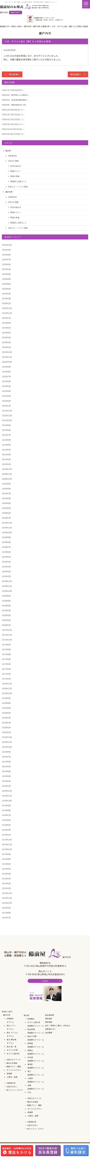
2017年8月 (6, 649)
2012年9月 (6, 908)
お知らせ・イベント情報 (18, 186)
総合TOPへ (15, 12)
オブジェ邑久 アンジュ (12, 1031)
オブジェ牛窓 (12, 1050)
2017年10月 (7, 639)
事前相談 (48, 1022)
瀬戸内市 (6, 1015)
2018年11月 (7, 586)
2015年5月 (6, 766)
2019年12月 (7, 522)
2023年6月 (6, 323)
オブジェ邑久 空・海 (11, 1045)
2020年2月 (6, 513)
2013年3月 (6, 878)
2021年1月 (6, 464)
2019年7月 (6, 547)
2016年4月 (6, 717)
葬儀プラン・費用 (13, 1066)
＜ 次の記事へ (12, 74)
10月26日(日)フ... (13, 90)
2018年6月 (6, 605)
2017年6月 (6, 654)
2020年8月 (6, 488)
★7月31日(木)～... (13, 129)
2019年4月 (6, 561)
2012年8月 (6, 912)
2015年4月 (6, 771)
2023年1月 (6, 347)
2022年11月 (7, 357)
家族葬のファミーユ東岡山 (36, 1049)
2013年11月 (7, 844)
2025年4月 (6, 274)
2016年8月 (6, 703)
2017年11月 (7, 635)
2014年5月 (6, 825)
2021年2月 (6, 459)
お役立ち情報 (13, 161)
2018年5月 (6, 610)
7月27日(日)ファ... (13, 114)
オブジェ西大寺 (13, 1053)
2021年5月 (6, 444)
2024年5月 (6, 288)
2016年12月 (7, 683)
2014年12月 (7, 791)
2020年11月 (7, 474)
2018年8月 (6, 600)
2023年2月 (6, 342)
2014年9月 (6, 805)
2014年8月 (6, 810)
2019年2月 (6, 571)
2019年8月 (6, 542)
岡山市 (26, 1015)
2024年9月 (6, 279)
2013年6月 (6, 864)
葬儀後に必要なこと (18, 181)
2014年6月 (6, 820)
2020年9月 (6, 483)
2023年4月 (6, 332)
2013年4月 (6, 873)
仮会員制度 (49, 1015)
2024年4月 (6, 293)
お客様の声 (12, 155)
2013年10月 (7, 849)
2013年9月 (6, 854)
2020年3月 (6, 508)
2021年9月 (6, 425)
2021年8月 (6, 430)
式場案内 (10, 1018)
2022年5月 (6, 386)
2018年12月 (7, 581)
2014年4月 (6, 830)
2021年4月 (6, 449)
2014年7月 (6, 815)
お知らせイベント (13, 1059)
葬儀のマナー (15, 171)
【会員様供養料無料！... (16, 100)
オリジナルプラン (14, 1070)
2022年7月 (6, 376)
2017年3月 (6, 669)
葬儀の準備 (14, 176)
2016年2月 (6, 727)
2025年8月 (6, 254)
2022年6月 (6, 381)
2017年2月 (6, 674)
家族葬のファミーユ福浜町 (36, 1063)
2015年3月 (6, 776)
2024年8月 (6, 284)
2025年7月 (6, 259)
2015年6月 (6, 761)
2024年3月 (6, 298)
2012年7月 (6, 917)
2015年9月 (6, 752)
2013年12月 (7, 839)
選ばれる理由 (11, 1063)
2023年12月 (7, 308)
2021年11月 (7, 415)
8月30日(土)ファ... (13, 109)
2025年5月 (6, 269)
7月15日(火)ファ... (13, 124)
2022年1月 (6, 405)
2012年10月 (7, 903)
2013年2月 (6, 883)
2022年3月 (6, 396)
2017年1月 (6, 678)
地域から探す (7, 1011)
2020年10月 (7, 479)
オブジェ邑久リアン (11, 1024)
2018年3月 (6, 615)
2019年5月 (6, 557)
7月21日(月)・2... (13, 119)
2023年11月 (7, 313)
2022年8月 (6, 371)
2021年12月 (7, 410)
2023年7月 (6, 318)
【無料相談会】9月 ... (14, 104)
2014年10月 (7, 800)
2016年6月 (6, 708)
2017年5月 (6, 659)
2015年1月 (6, 786)
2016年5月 (6, 713)
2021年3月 (6, 454)
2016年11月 (7, 688)
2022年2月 (6, 401)
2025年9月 (6, 249)
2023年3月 (6, 337)
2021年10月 (7, 420)
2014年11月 (7, 795)
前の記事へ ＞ (78, 74)
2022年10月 (7, 362)
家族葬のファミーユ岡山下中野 (36, 1035)
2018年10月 (7, 591)
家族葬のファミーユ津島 (36, 1084)
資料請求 (48, 1018)
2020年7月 (6, 493)
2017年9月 (6, 644)
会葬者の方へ (50, 1029)
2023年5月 (6, 327)
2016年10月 (7, 693)
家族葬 (9, 1073)
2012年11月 (7, 898)
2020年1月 (6, 518)
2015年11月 (7, 742)
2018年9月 (6, 596)
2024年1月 (6, 303)
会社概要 (48, 1032)
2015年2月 (6, 781)
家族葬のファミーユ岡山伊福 (36, 1028)
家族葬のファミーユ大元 (36, 1091)
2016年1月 (6, 732)
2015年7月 (6, 756)
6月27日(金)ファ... (13, 134)
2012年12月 (7, 893)
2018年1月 (6, 625)
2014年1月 (6, 834)
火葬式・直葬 (12, 1077)
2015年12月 (7, 737)
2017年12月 (7, 630)
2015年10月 (7, 747)
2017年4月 (6, 664)
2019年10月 (7, 532)
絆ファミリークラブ (14, 1090)
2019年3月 (6, 566)
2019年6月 (6, 552)
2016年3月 (6, 722)
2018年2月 (6, 620)
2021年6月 (6, 440)
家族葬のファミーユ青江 (36, 1070)
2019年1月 (6, 576)
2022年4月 (6, 391)
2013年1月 (6, 888)
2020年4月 (6, 503)
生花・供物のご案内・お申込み (57, 1025)
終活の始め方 (15, 166)
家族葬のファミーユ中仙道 (36, 1056)
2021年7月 (6, 435)
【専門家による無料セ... (16, 95)
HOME (45, 980)
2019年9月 (6, 537)
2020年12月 (7, 469)
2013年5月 (6, 869)
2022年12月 (7, 352)
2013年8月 (6, 859)
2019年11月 (7, 527)
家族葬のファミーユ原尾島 (36, 1042)
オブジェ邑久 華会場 (11, 1038)
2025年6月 (6, 264)
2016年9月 (6, 698)
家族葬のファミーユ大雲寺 (36, 1077)
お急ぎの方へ (11, 1086)
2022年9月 (6, 366)
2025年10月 (7, 245)
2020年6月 (6, 498)
